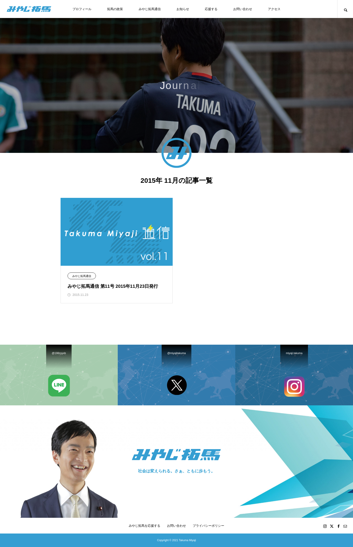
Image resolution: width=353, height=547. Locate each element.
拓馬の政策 (115, 9)
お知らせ (182, 9)
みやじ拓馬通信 (150, 9)
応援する (211, 9)
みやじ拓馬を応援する (144, 525)
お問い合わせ (242, 9)
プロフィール (81, 9)
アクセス (274, 9)
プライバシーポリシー (208, 525)
